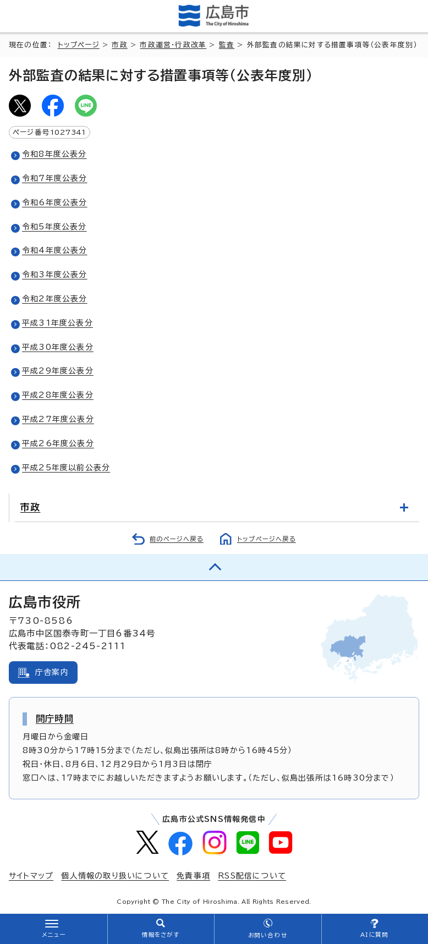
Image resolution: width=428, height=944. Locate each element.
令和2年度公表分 (54, 299)
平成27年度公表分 (58, 419)
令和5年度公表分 (54, 226)
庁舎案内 (52, 672)
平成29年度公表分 (58, 371)
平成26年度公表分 (58, 443)
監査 (226, 44)
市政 (119, 44)
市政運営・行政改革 (173, 44)
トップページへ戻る (266, 539)
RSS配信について (252, 876)
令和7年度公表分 (54, 178)
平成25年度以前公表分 (66, 467)
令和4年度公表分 (54, 250)
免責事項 (193, 876)
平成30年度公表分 (58, 347)
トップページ (79, 44)
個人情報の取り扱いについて (115, 876)
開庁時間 (55, 718)
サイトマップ (31, 876)
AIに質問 (374, 934)
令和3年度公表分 (54, 274)
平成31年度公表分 (57, 323)
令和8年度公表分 (54, 154)
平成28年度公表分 (58, 395)
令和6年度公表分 (54, 202)
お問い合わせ (267, 935)
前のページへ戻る (177, 539)
